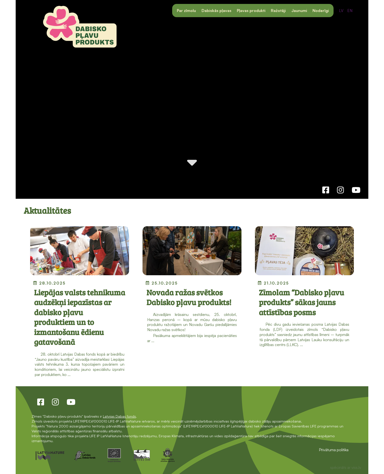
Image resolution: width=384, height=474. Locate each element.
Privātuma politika (333, 449)
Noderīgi (320, 10)
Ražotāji (278, 10)
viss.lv (356, 467)
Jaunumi (299, 10)
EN (349, 10)
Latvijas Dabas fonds (119, 416)
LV (341, 10)
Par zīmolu (186, 10)
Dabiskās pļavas (216, 10)
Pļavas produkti (251, 10)
